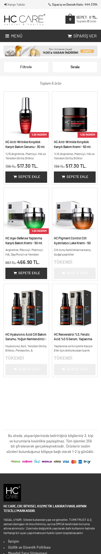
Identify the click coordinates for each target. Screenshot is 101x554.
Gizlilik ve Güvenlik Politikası (29, 547)
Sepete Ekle (26, 177)
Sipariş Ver (82, 36)
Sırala (75, 67)
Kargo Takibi (14, 4)
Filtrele (26, 67)
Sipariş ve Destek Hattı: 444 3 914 (72, 4)
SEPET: (86, 19)
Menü (13, 36)
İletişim (13, 541)
